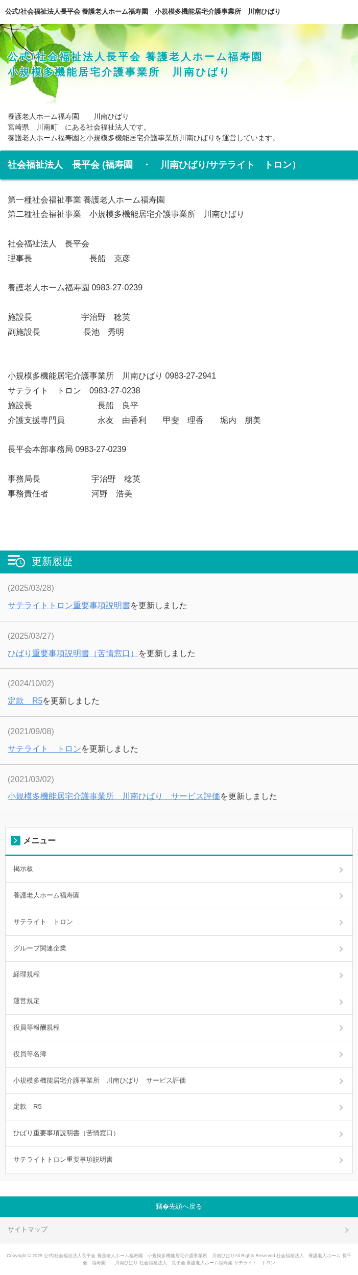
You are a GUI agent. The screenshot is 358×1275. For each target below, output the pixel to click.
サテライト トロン (44, 748)
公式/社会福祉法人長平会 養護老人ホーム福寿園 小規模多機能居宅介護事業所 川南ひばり (143, 11)
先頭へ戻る (185, 1206)
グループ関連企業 (39, 948)
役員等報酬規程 (36, 1027)
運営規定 (26, 1001)
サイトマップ (27, 1229)
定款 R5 (25, 700)
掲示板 (23, 868)
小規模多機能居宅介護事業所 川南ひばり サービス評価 (114, 796)
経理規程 (26, 974)
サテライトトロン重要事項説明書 (69, 605)
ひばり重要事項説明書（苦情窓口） (73, 653)
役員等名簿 (29, 1054)
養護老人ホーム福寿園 (46, 895)
